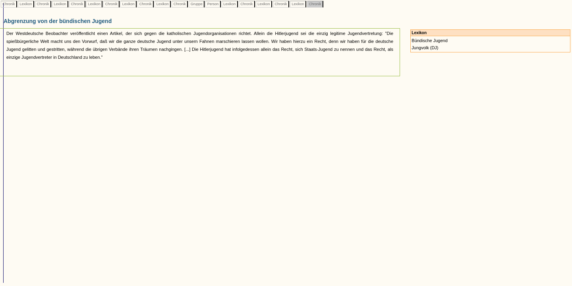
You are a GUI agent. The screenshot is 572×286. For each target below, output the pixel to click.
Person (213, 4)
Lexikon (26, 4)
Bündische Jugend (430, 40)
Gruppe (196, 4)
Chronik (9, 4)
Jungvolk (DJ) (425, 47)
